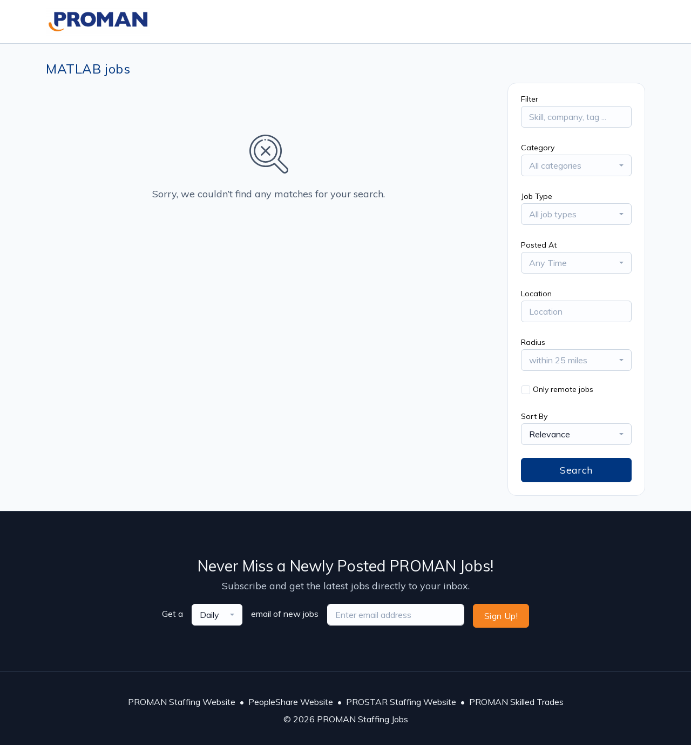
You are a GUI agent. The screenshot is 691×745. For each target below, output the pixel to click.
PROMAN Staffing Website (181, 701)
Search (576, 470)
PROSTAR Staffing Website (401, 701)
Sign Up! (501, 615)
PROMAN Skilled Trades (516, 701)
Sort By (534, 416)
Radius (533, 342)
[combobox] (576, 165)
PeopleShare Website (290, 701)
